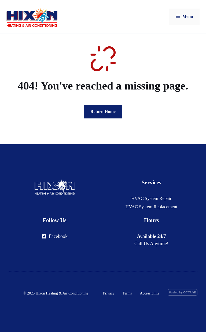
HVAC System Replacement (151, 206)
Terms (127, 293)
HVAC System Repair (151, 198)
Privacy (109, 293)
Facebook (58, 236)
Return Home (103, 111)
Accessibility (150, 293)
